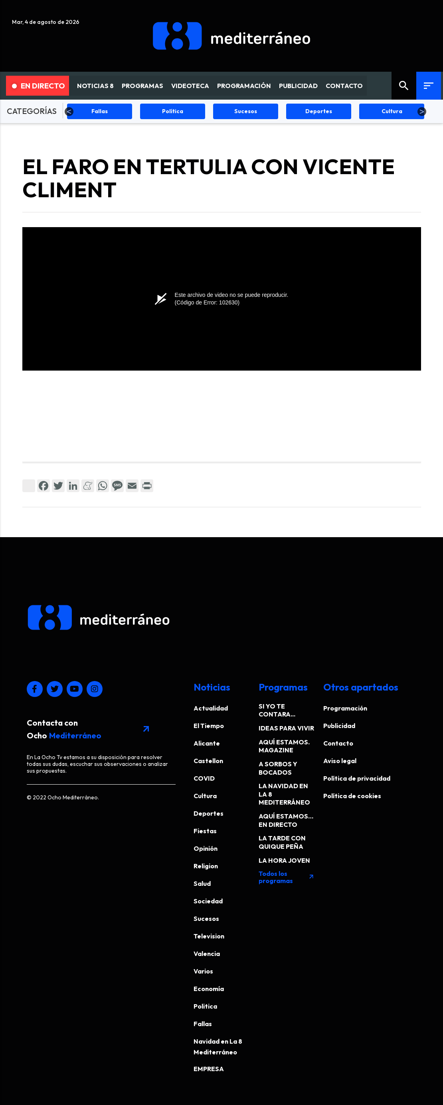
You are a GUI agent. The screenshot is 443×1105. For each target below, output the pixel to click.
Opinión (206, 848)
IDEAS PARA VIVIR (286, 728)
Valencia (207, 954)
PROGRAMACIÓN (244, 86)
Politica (205, 1006)
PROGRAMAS (142, 86)
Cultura (205, 796)
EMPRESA (209, 1069)
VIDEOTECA (190, 86)
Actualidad (211, 708)
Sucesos (206, 918)
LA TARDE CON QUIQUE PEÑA (282, 842)
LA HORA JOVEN (284, 860)
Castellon (208, 761)
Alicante (207, 743)
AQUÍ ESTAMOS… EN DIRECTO (286, 820)
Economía (209, 989)
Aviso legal (339, 761)
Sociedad (208, 901)
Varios (203, 971)
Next (422, 112)
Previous (69, 112)
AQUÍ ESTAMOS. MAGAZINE (284, 746)
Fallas (203, 1024)
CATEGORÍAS (32, 111)
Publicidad (339, 726)
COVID (204, 778)
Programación (345, 708)
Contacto (338, 743)
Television (209, 936)
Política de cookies (352, 796)
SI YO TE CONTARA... (277, 710)
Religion (206, 866)
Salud (202, 883)
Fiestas (205, 831)
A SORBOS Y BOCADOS (278, 768)
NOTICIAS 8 (95, 86)
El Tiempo (209, 726)
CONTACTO (344, 86)
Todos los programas (286, 877)
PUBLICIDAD (298, 86)
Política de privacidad (356, 778)
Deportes (208, 813)
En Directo (38, 85)
